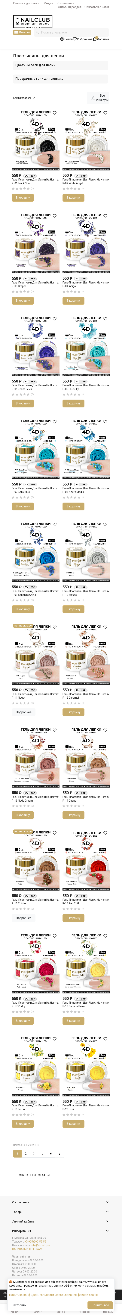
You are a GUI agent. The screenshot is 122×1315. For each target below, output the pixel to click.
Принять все (100, 1305)
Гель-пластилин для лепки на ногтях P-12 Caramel (86, 696)
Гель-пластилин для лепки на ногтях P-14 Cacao (86, 798)
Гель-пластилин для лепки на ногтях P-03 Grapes (35, 284)
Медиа (48, 3)
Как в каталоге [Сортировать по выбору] (24, 98)
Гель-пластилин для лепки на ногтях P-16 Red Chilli (86, 901)
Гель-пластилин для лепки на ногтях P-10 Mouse (86, 593)
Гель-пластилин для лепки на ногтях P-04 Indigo (86, 284)
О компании (65, 3)
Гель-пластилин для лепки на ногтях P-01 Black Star (35, 181)
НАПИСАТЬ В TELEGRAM (27, 1249)
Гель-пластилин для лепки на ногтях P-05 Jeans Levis (35, 387)
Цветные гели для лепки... (36, 65)
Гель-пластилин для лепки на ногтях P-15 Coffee (35, 901)
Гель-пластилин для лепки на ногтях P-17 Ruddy (35, 1004)
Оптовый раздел (69, 7)
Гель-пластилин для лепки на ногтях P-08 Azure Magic (86, 490)
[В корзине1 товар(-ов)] (101, 39)
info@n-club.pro (40, 1245)
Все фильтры (100, 98)
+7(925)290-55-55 (35, 1241)
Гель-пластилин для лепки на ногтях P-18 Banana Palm (86, 1004)
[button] (61, 1202)
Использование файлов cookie (76, 1295)
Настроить (18, 1305)
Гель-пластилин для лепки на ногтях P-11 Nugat (35, 696)
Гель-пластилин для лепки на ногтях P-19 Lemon (35, 1107)
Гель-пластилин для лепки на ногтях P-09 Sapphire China (35, 593)
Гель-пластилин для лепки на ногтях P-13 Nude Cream (35, 798)
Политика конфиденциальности (31, 1295)
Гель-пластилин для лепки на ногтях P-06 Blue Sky (86, 387)
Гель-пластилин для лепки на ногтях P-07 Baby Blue (35, 490)
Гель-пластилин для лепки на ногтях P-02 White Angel (86, 181)
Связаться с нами (96, 7)
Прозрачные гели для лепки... (39, 79)
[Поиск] (71, 32)
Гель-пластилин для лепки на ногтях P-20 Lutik (86, 1107)
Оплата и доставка (26, 3)
